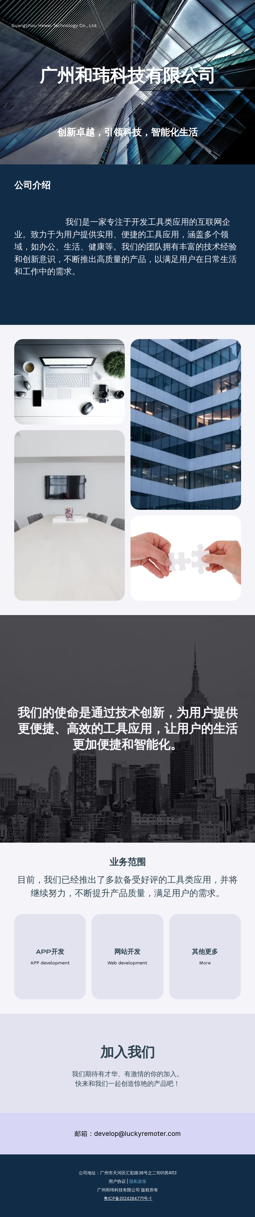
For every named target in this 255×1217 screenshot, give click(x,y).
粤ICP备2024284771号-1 (128, 1198)
